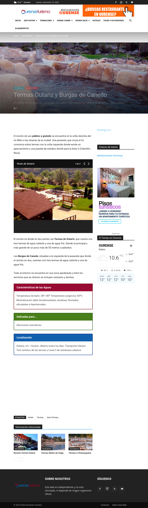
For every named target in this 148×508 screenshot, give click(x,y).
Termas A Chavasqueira (80, 453)
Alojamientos (22, 28)
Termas (40, 417)
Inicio (18, 20)
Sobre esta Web (119, 505)
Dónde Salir (82, 20)
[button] (130, 20)
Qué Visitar (30, 20)
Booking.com (104, 129)
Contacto (105, 505)
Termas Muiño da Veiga (52, 453)
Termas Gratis (31, 88)
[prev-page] (16, 459)
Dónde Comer (65, 20)
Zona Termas (52, 417)
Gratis (30, 417)
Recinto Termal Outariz (24, 453)
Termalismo (47, 20)
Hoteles (96, 20)
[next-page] (21, 459)
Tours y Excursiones (113, 20)
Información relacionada (28, 427)
